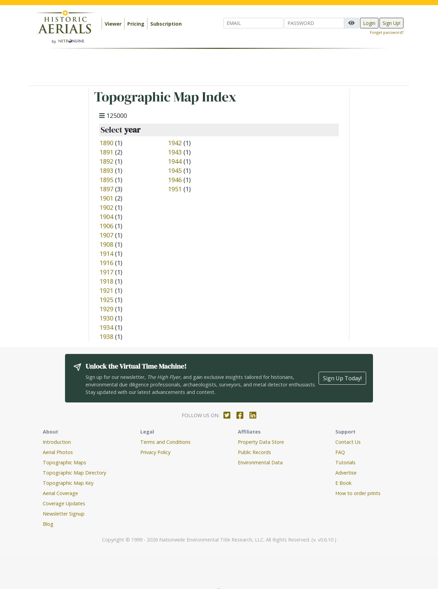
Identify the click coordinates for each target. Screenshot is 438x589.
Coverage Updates (64, 503)
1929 (106, 309)
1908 (106, 244)
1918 (106, 281)
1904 (106, 217)
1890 (106, 143)
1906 (106, 226)
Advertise (346, 472)
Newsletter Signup (64, 513)
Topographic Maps (64, 462)
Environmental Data (260, 462)
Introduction (57, 442)
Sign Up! (391, 23)
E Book (343, 483)
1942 (175, 143)
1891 (106, 152)
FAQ (340, 452)
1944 (175, 161)
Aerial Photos (58, 452)
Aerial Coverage (60, 493)
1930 (106, 318)
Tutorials (345, 462)
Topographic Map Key (68, 483)
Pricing (135, 23)
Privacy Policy (155, 452)
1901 (106, 198)
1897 (106, 189)
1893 (106, 170)
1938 (106, 336)
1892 (106, 161)
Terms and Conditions (165, 442)
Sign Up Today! (342, 378)
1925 (106, 300)
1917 (106, 272)
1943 (175, 152)
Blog (48, 524)
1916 (106, 263)
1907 (106, 235)
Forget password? (386, 32)
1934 (106, 327)
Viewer (113, 23)
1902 (106, 207)
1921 (106, 290)
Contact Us (348, 442)
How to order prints (358, 493)
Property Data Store (261, 442)
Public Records (254, 452)
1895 (106, 180)
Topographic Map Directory (74, 472)
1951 (175, 189)
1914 (106, 253)
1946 (175, 180)
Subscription (166, 23)
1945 (175, 170)
